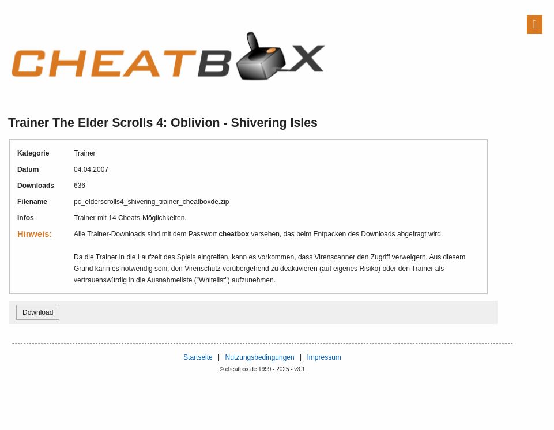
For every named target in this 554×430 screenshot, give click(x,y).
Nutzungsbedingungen (260, 357)
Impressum (324, 357)
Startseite (198, 357)
